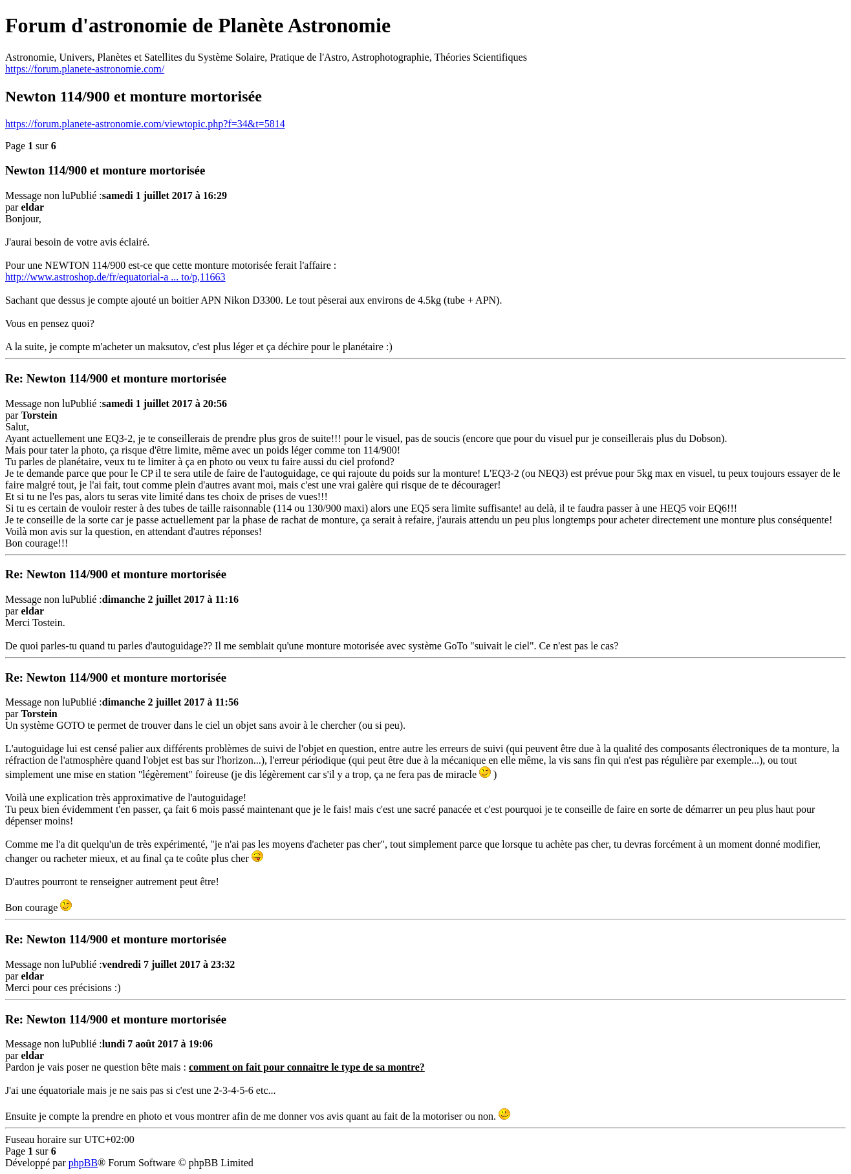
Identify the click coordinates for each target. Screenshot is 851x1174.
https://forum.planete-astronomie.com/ (84, 68)
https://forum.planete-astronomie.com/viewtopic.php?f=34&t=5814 (145, 123)
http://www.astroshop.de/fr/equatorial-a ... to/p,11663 (115, 276)
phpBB (83, 1162)
